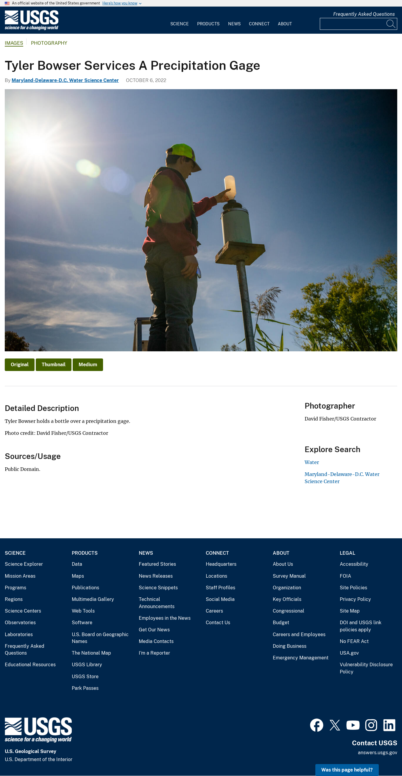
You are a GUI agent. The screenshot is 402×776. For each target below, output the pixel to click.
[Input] (358, 24)
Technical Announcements (156, 602)
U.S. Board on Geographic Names (100, 638)
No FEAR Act (354, 641)
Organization (287, 587)
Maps (78, 576)
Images (14, 43)
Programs (15, 587)
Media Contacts (156, 641)
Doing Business (289, 646)
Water (312, 462)
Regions (14, 599)
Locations (216, 576)
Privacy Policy (355, 599)
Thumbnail (54, 364)
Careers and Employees (299, 634)
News (234, 23)
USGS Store (85, 676)
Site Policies (353, 587)
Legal (347, 553)
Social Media (220, 599)
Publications (85, 587)
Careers (214, 611)
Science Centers (23, 611)
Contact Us (218, 622)
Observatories (20, 622)
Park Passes (85, 688)
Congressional (288, 611)
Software (82, 622)
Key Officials (287, 599)
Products (208, 23)
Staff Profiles (220, 587)
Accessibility (354, 564)
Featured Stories (157, 564)
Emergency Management (300, 658)
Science (179, 23)
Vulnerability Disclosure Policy (366, 668)
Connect (259, 23)
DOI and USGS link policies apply (360, 626)
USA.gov (349, 653)
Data (77, 564)
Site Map (350, 611)
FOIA (345, 576)
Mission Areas (20, 576)
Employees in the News (165, 618)
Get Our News (154, 630)
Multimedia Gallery (93, 599)
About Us (283, 564)
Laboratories (19, 634)
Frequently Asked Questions (364, 14)
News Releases (156, 576)
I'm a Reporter (154, 653)
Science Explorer (24, 564)
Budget (281, 622)
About (285, 23)
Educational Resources (30, 664)
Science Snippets (158, 587)
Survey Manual (289, 576)
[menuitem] (179, 20)
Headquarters (221, 564)
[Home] (31, 29)
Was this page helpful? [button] (347, 770)
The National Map (91, 653)
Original (20, 364)
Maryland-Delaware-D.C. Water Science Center (65, 80)
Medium (88, 364)
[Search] (391, 24)
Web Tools (83, 611)
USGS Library (87, 664)
